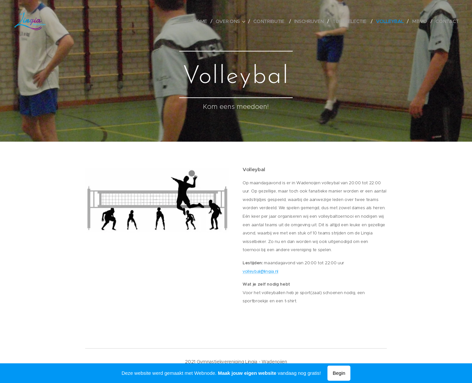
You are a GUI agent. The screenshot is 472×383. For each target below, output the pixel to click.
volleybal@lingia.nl (260, 271)
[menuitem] (203, 21)
